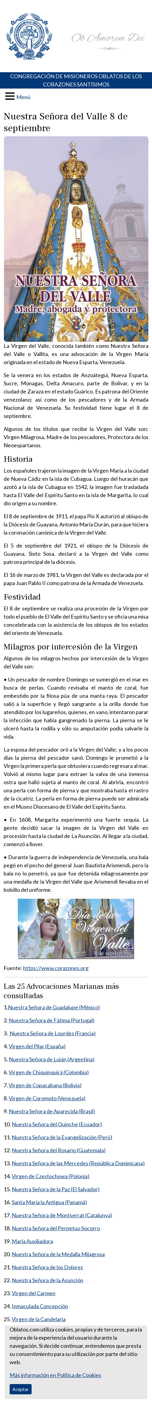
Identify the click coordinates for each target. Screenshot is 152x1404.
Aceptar (20, 1389)
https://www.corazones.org (55, 968)
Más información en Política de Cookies (55, 1375)
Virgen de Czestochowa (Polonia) (50, 1176)
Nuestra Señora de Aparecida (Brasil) (52, 1111)
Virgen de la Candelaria (39, 1319)
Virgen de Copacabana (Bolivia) (45, 1085)
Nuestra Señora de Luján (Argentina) (52, 1059)
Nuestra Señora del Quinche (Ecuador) (57, 1124)
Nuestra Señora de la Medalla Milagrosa (58, 1254)
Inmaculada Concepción (40, 1306)
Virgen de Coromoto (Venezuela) (47, 1098)
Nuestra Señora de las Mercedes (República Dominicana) (78, 1163)
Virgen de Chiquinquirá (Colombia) (49, 1072)
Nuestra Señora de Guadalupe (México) (54, 1007)
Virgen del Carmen (33, 1293)
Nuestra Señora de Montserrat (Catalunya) (62, 1215)
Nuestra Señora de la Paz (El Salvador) (56, 1189)
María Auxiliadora (32, 1241)
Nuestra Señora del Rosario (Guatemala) (59, 1150)
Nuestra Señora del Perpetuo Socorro (56, 1228)
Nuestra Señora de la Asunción (47, 1280)
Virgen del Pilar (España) (37, 1046)
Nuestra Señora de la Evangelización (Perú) (62, 1137)
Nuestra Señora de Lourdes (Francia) (52, 1033)
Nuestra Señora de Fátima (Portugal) (52, 1020)
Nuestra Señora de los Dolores (47, 1267)
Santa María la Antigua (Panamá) (49, 1202)
